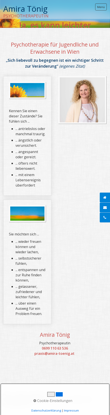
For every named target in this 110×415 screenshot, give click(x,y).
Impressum (37, 394)
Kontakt (20, 394)
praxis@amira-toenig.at (54, 353)
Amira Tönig (25, 8)
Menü (101, 7)
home (7, 394)
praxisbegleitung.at (17, 404)
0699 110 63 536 (55, 348)
